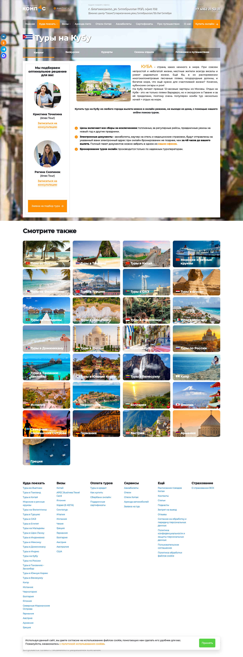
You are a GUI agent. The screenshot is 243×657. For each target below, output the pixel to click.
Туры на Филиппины (35, 509)
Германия (28, 613)
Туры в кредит (98, 488)
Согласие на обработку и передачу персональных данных (172, 522)
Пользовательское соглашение (168, 546)
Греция (27, 627)
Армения (28, 622)
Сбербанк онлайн (100, 497)
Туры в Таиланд (32, 492)
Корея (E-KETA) (65, 505)
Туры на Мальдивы (33, 528)
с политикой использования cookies (81, 643)
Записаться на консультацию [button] (47, 125)
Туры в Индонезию (33, 537)
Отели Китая (104, 23)
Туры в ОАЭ (29, 519)
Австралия (63, 546)
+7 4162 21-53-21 (207, 9)
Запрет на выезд (167, 509)
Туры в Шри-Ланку (33, 533)
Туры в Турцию (31, 514)
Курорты (107, 52)
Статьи (161, 500)
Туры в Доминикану (34, 546)
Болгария (28, 596)
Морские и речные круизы (34, 503)
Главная (30, 23)
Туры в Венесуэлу (33, 577)
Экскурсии (72, 52)
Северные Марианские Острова (36, 607)
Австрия (27, 618)
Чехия (60, 523)
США (59, 551)
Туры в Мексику (32, 542)
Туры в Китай (30, 497)
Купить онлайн (204, 23)
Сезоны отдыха (144, 52)
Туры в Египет (31, 523)
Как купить (96, 492)
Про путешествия (168, 23)
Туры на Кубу (30, 556)
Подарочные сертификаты (97, 503)
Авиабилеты (123, 23)
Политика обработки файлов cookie (170, 554)
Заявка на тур (132, 506)
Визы (65, 23)
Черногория (30, 591)
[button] (131, 11)
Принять (207, 643)
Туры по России (32, 560)
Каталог (39, 52)
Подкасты (163, 505)
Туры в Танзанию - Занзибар (33, 567)
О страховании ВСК (203, 488)
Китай (60, 488)
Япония (27, 601)
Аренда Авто (83, 23)
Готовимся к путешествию (192, 52)
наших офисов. (167, 143)
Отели (127, 492)
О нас (187, 23)
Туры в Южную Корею (35, 573)
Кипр (26, 582)
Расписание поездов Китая (170, 490)
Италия (61, 514)
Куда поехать (47, 23)
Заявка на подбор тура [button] (46, 205)
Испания (28, 587)
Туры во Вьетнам (32, 488)
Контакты (163, 495)
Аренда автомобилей (136, 501)
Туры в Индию (31, 551)
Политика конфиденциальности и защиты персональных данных (171, 535)
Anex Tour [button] (62, 8)
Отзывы (162, 514)
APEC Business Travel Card (68, 494)
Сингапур (62, 509)
